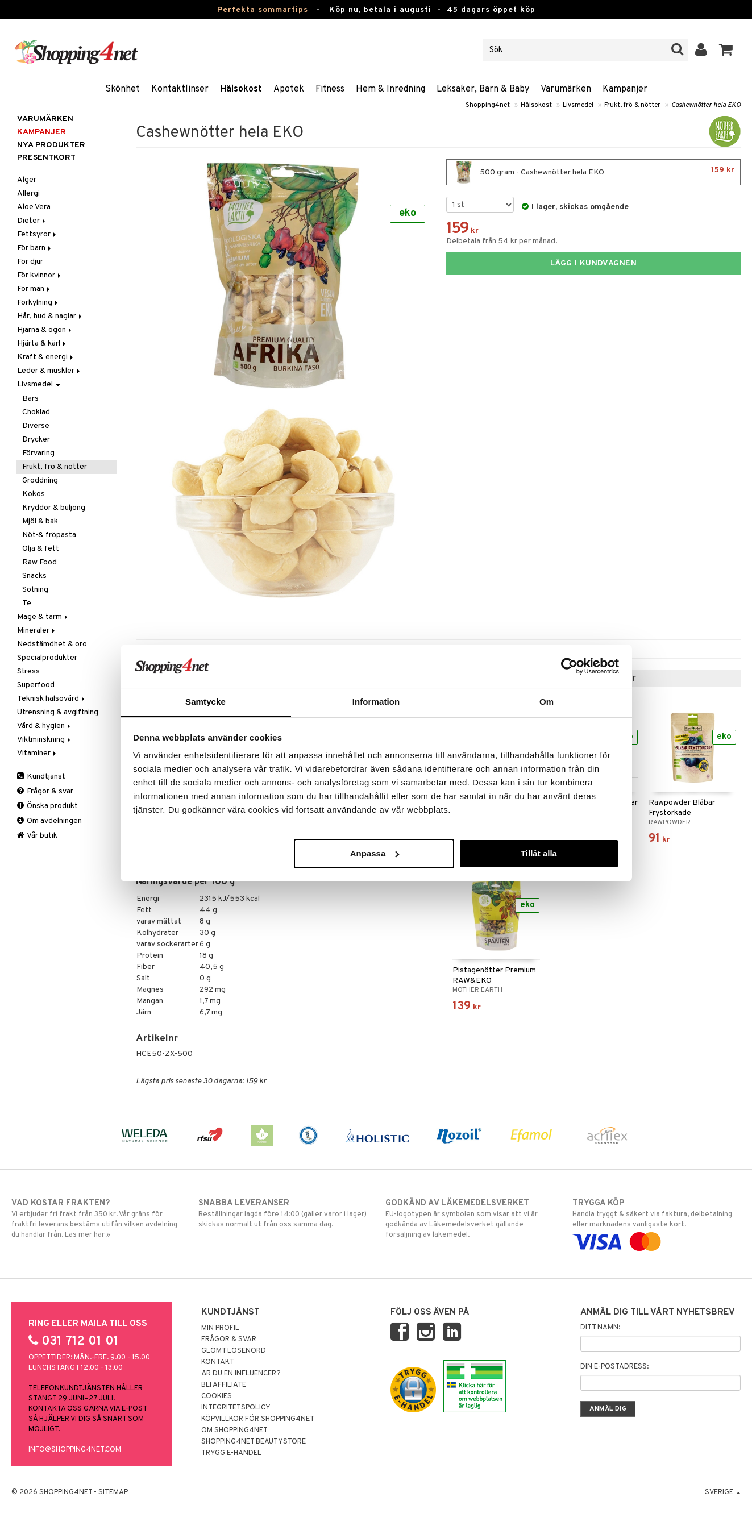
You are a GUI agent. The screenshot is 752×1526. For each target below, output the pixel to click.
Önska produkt (47, 806)
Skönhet (122, 89)
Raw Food (39, 562)
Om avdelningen (49, 821)
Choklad (36, 412)
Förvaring (38, 453)
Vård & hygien (44, 726)
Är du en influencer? (241, 1373)
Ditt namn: (600, 1327)
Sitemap (113, 1492)
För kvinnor (40, 275)
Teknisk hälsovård (51, 699)
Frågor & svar (45, 791)
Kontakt (217, 1362)
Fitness (329, 89)
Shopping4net (488, 105)
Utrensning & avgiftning (57, 712)
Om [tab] (546, 701)
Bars (30, 399)
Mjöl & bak (40, 521)
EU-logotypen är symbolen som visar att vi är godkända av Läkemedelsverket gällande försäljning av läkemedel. (469, 1218)
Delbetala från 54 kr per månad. (502, 241)
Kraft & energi (46, 357)
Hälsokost (241, 89)
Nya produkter (51, 145)
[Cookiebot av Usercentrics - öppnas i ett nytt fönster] (569, 666)
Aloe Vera (34, 207)
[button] (726, 50)
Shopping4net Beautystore (253, 1441)
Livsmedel (578, 105)
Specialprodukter (47, 658)
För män (34, 289)
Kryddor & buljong (53, 508)
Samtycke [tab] (205, 701)
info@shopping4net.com (74, 1449)
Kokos (33, 494)
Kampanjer (625, 89)
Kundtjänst (41, 776)
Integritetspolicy (236, 1407)
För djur (30, 262)
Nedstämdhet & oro (52, 644)
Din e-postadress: (614, 1366)
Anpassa (375, 853)
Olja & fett (40, 549)
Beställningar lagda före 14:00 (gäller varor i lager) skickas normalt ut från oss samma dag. (282, 1213)
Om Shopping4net (234, 1430)
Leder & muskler (49, 371)
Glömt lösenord (233, 1350)
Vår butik (37, 836)
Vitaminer (37, 753)
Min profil (220, 1328)
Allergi (28, 193)
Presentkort (46, 158)
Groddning (40, 480)
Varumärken (566, 89)
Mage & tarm (43, 617)
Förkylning (38, 302)
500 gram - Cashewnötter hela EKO (593, 172)
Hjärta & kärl (42, 343)
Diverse (35, 426)
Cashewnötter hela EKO (706, 105)
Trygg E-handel (231, 1453)
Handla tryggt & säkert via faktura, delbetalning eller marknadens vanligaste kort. (656, 1222)
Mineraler (37, 630)
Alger (26, 180)
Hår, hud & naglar (50, 316)
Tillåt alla (539, 853)
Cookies (216, 1396)
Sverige (723, 1492)
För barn (35, 248)
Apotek (288, 89)
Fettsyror (37, 234)
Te (26, 603)
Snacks (34, 576)
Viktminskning (44, 740)
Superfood (36, 685)
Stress (28, 671)
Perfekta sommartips (262, 10)
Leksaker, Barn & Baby (483, 89)
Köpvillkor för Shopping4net (257, 1419)
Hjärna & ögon (45, 330)
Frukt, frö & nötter (632, 105)
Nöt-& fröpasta (49, 535)
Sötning (35, 589)
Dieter (32, 221)
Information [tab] (376, 701)
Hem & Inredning (390, 89)
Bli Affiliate (223, 1385)
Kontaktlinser (180, 89)
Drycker (36, 439)
